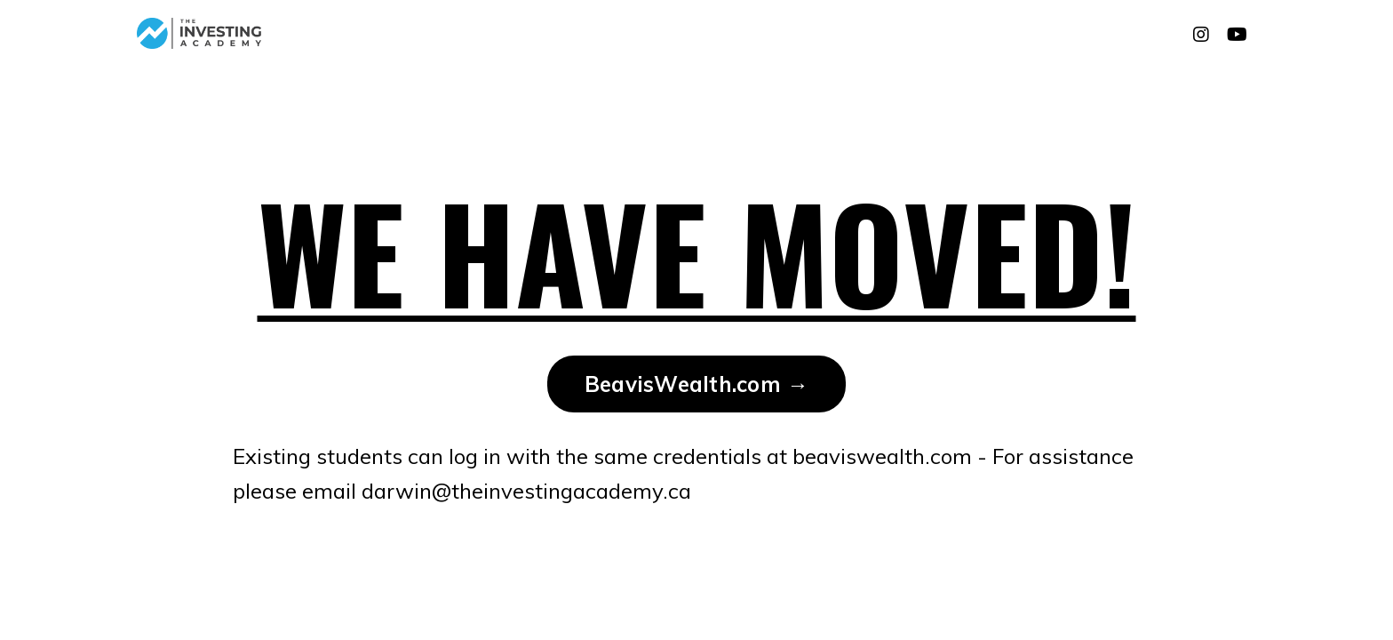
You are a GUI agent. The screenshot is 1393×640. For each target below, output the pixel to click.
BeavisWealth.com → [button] (697, 384)
